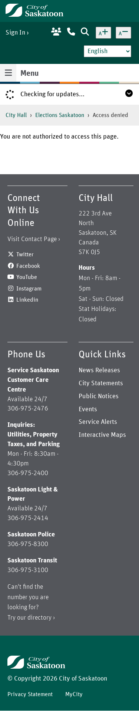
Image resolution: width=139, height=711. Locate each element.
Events (88, 409)
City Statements (101, 383)
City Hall (16, 115)
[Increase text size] (103, 33)
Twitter (25, 254)
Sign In (15, 32)
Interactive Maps (102, 435)
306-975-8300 (27, 544)
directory (39, 617)
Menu (29, 73)
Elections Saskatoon (59, 115)
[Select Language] (107, 51)
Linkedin (27, 300)
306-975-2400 (27, 473)
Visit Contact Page (32, 239)
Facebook (28, 266)
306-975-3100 (27, 570)
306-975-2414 (27, 518)
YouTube (26, 277)
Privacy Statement (30, 694)
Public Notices (99, 396)
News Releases (99, 370)
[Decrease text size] (123, 33)
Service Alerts (98, 422)
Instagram (29, 289)
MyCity (74, 694)
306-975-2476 (27, 408)
